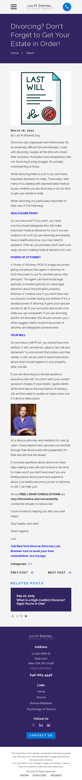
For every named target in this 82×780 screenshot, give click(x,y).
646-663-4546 (41, 675)
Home (41, 691)
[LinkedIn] (41, 725)
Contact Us (41, 735)
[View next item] (26, 616)
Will (30, 564)
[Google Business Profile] (48, 725)
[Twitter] (33, 725)
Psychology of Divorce (41, 709)
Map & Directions (41, 668)
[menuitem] (24, 775)
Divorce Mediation (41, 703)
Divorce (41, 697)
